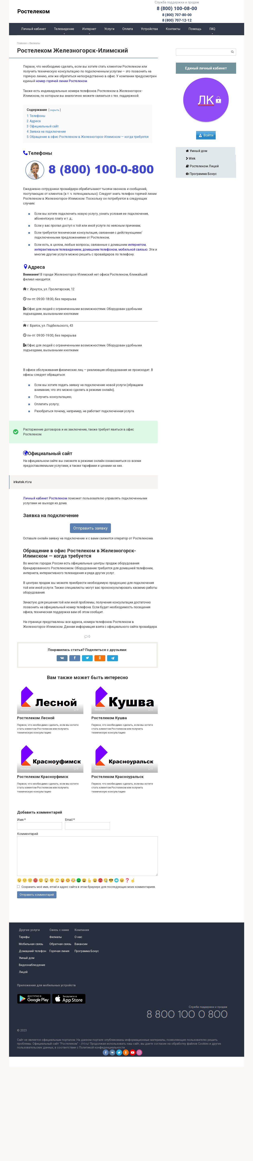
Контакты (173, 29)
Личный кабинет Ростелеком (45, 592)
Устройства (149, 29)
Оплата (127, 29)
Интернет (89, 29)
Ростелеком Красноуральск (117, 870)
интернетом (137, 245)
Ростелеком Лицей (206, 166)
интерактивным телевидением (57, 249)
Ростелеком (33, 11)
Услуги (109, 29)
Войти (208, 135)
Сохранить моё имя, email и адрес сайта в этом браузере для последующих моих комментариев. (89, 981)
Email (70, 913)
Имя (21, 913)
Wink (206, 158)
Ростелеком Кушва (109, 811)
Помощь (194, 29)
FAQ (212, 29)
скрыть (54, 110)
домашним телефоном (100, 249)
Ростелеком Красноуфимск (42, 870)
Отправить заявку (90, 622)
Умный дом (205, 151)
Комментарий (27, 928)
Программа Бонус (206, 174)
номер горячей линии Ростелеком (61, 81)
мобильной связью (132, 249)
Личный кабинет (33, 29)
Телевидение (64, 29)
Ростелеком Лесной (35, 811)
